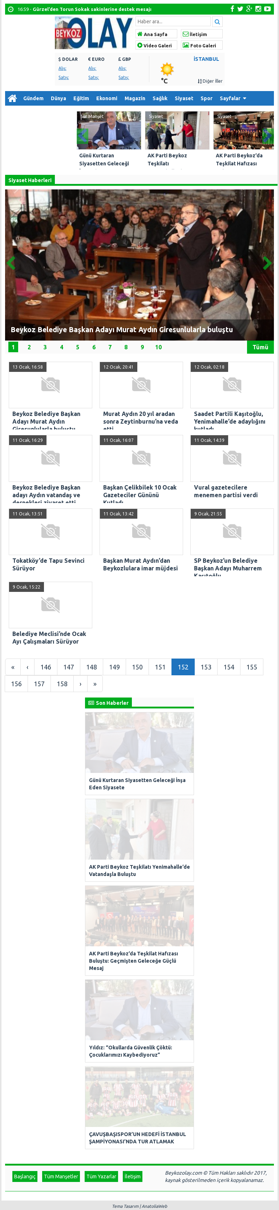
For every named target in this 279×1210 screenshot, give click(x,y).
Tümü (260, 346)
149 (114, 667)
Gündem (33, 98)
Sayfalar (230, 98)
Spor (207, 98)
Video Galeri (154, 45)
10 (158, 346)
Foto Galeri (199, 45)
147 (68, 667)
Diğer (15, 113)
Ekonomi (106, 98)
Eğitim (81, 98)
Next (268, 134)
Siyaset (184, 98)
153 (206, 667)
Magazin (135, 98)
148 (91, 667)
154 (228, 667)
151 (160, 667)
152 (183, 667)
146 (45, 667)
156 (16, 683)
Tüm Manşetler (61, 874)
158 (62, 683)
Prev (82, 134)
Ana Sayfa (152, 34)
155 (251, 667)
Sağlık (160, 98)
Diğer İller (210, 81)
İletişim (195, 34)
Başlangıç (25, 874)
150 (137, 667)
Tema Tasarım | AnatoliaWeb (139, 903)
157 (39, 683)
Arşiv (41, 113)
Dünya (58, 98)
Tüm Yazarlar (101, 874)
